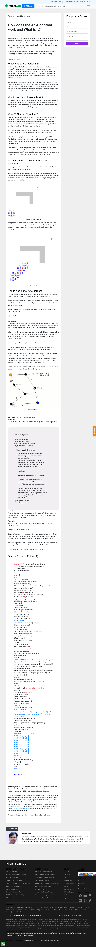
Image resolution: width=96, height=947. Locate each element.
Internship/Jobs (85, 2)
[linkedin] (80, 901)
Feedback (66, 895)
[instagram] (90, 896)
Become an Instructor (71, 2)
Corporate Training (57, 2)
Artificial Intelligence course (21, 808)
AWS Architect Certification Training (16, 874)
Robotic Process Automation (14, 910)
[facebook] (80, 896)
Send (77, 44)
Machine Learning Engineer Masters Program (47, 883)
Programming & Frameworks (68, 907)
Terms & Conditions (63, 915)
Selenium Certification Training (14, 898)
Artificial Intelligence (37, 910)
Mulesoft (15, 912)
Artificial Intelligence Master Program (45, 898)
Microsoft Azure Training (13, 886)
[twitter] (90, 901)
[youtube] (85, 896)
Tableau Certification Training (14, 880)
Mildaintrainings (16, 863)
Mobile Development (80, 910)
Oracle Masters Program (42, 880)
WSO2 (55, 910)
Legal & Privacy (77, 915)
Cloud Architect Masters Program (44, 877)
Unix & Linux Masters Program (43, 886)
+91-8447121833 (29, 940)
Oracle (36, 907)
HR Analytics (53, 907)
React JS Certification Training (14, 877)
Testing (80, 907)
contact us (85, 928)
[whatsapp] (85, 901)
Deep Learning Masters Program (44, 892)
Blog (65, 877)
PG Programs (9, 907)
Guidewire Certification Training (15, 892)
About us (66, 871)
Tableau (26, 910)
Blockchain (48, 910)
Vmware (8, 912)
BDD (60, 910)
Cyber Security (68, 910)
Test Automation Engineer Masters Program (47, 895)
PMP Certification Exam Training (15, 895)
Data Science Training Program (43, 871)
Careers (80, 881)
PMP (86, 907)
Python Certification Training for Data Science (18, 883)
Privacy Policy (68, 880)
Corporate (95, 431)
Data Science (44, 907)
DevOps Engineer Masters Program (44, 874)
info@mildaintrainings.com (50, 940)
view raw (17, 768)
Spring (22, 912)
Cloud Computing (21, 907)
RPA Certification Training (13, 889)
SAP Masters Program (41, 889)
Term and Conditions (69, 883)
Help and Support (69, 892)
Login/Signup (67, 898)
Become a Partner (83, 889)
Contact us (67, 874)
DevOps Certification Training (14, 871)
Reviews (66, 886)
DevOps (30, 907)
